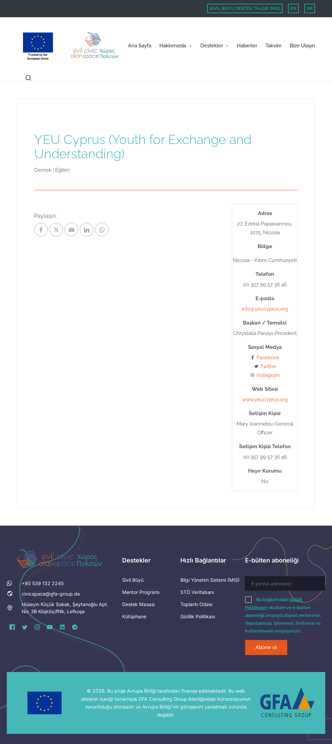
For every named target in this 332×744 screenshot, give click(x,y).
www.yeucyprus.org (265, 400)
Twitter (268, 366)
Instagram (268, 375)
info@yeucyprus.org (265, 309)
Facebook (268, 358)
